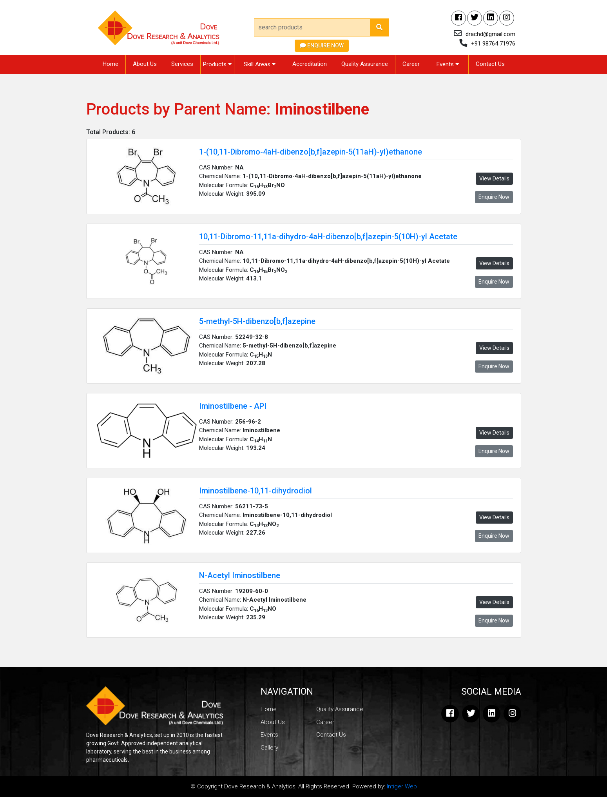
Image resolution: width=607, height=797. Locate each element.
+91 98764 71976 (493, 43)
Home (110, 63)
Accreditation (309, 63)
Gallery (269, 747)
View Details (494, 178)
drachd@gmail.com (490, 34)
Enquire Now (322, 45)
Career (411, 63)
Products (217, 64)
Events (448, 64)
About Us (145, 63)
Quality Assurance (364, 63)
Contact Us (490, 63)
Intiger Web (402, 786)
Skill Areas (259, 64)
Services (182, 63)
